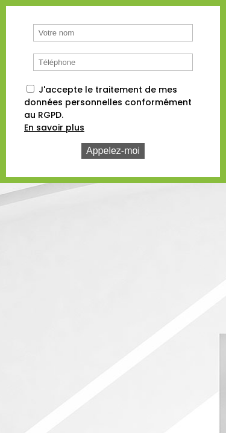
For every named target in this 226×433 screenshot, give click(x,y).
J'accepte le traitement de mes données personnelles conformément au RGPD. (108, 102)
